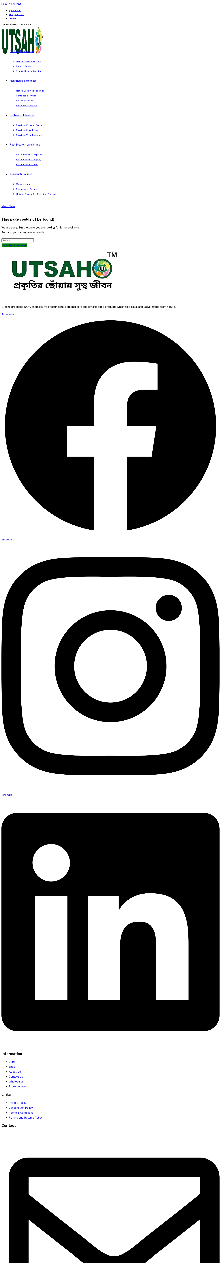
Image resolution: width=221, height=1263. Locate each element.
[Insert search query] (17, 240)
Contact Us (15, 18)
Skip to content (11, 3)
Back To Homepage (14, 245)
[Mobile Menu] (8, 206)
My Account (15, 10)
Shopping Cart (16, 14)
